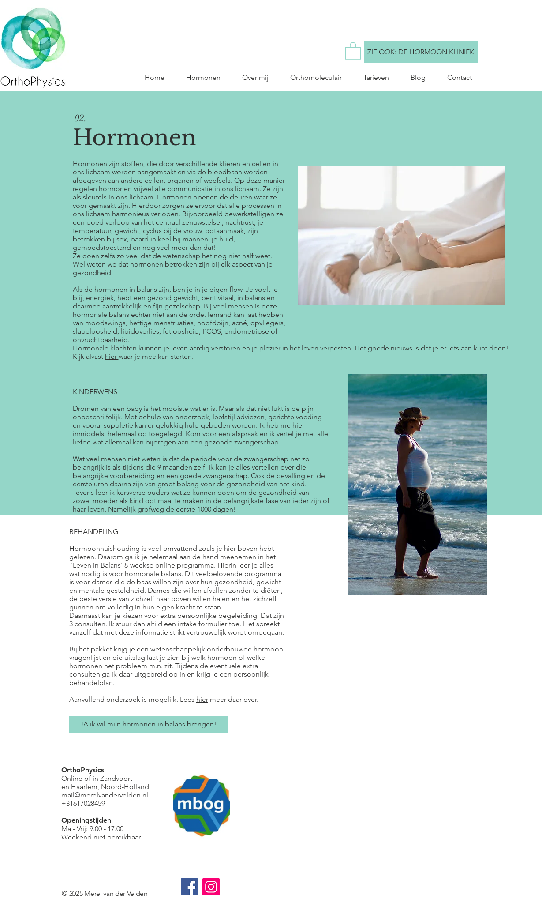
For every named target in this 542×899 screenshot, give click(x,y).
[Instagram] (211, 886)
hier (112, 356)
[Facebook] (189, 886)
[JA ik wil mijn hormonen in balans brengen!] (148, 724)
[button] (353, 50)
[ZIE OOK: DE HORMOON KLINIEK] (421, 52)
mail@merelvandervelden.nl (104, 795)
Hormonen (134, 137)
